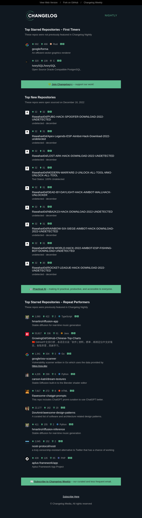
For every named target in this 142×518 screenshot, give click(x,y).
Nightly (111, 15)
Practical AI (39, 289)
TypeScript (65, 316)
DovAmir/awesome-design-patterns (53, 412)
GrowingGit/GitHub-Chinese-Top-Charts (56, 338)
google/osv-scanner (44, 358)
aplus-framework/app (45, 462)
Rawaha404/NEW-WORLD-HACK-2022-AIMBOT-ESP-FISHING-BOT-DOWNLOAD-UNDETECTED (72, 249)
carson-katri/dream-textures (49, 379)
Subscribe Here (71, 496)
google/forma (40, 48)
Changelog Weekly (93, 2)
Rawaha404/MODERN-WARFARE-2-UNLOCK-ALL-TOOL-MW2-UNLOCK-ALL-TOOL (72, 174)
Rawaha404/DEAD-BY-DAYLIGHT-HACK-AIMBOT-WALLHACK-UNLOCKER (71, 193)
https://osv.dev (39, 366)
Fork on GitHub (70, 2)
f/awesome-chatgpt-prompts (49, 395)
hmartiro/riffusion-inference (48, 429)
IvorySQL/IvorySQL (44, 65)
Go (61, 354)
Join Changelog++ (62, 84)
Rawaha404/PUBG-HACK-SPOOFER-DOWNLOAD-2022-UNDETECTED (68, 118)
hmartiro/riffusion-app (45, 321)
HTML (62, 391)
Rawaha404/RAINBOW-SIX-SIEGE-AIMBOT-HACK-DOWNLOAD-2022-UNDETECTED (73, 230)
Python (63, 374)
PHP (61, 458)
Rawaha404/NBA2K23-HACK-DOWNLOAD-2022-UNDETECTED (72, 211)
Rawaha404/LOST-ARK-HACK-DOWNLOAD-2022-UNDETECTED (73, 155)
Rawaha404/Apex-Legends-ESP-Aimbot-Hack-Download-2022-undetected (71, 137)
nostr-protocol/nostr (44, 446)
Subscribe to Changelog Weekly (52, 481)
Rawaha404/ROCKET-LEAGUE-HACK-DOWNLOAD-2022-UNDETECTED (68, 269)
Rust (54, 44)
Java (65, 333)
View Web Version (49, 2)
